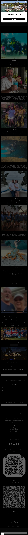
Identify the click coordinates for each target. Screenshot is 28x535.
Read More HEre (14, 19)
